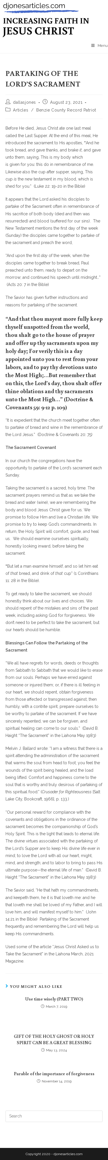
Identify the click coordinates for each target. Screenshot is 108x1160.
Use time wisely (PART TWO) (54, 999)
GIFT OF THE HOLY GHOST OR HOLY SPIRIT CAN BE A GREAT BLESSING (54, 1039)
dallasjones (24, 102)
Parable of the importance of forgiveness (54, 1073)
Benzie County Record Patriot (66, 110)
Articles (20, 110)
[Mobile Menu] (99, 45)
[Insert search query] (54, 1116)
